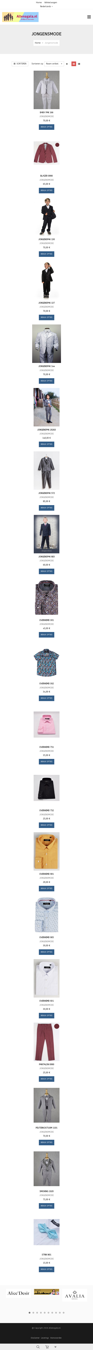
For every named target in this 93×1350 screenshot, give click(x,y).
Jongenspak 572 (46, 493)
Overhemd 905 (46, 937)
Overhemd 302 (46, 683)
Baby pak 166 (46, 112)
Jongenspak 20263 (46, 430)
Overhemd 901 (46, 874)
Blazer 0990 (46, 176)
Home (39, 2)
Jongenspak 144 (46, 366)
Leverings (45, 1338)
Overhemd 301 (46, 620)
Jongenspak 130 (46, 239)
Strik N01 (46, 1255)
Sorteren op (37, 64)
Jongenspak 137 (46, 303)
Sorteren (20, 64)
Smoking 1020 (47, 1191)
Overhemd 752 (46, 810)
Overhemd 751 (46, 747)
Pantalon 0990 (46, 1064)
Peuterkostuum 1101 (46, 1128)
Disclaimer (35, 1338)
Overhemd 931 (46, 1001)
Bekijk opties (46, 127)
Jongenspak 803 (46, 557)
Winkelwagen (50, 2)
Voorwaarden (56, 1338)
